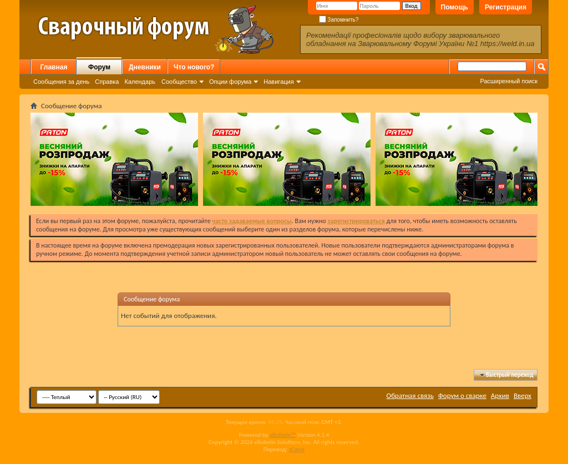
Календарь (139, 81)
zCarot (297, 449)
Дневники (145, 67)
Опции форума (230, 81)
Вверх (522, 395)
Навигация (278, 81)
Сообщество (179, 81)
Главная (54, 67)
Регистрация (505, 7)
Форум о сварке (462, 395)
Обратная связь (410, 395)
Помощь (454, 7)
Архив (500, 395)
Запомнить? (339, 20)
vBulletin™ (283, 434)
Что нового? (194, 67)
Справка (107, 81)
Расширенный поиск (508, 81)
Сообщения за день (61, 81)
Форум (99, 67)
